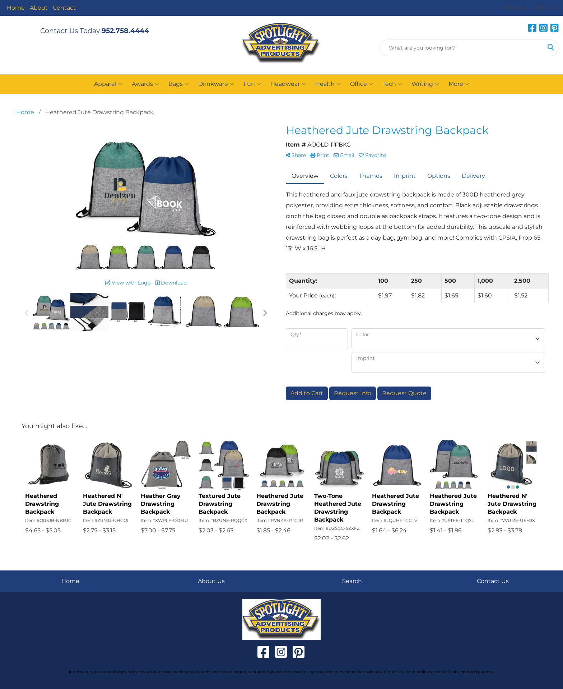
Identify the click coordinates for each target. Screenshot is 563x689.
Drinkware (216, 84)
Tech (392, 84)
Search (352, 581)
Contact (64, 7)
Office (361, 84)
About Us (211, 581)
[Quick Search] (462, 48)
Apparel (108, 84)
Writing (425, 84)
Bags (178, 84)
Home (16, 7)
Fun (252, 84)
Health (328, 84)
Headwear (288, 84)
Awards (145, 84)
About (39, 7)
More (458, 84)
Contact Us (493, 581)
